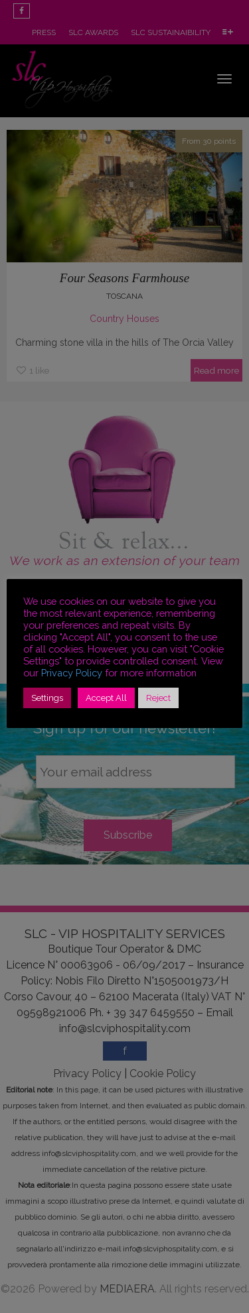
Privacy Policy (71, 672)
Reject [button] (158, 698)
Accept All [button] (106, 698)
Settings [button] (47, 698)
